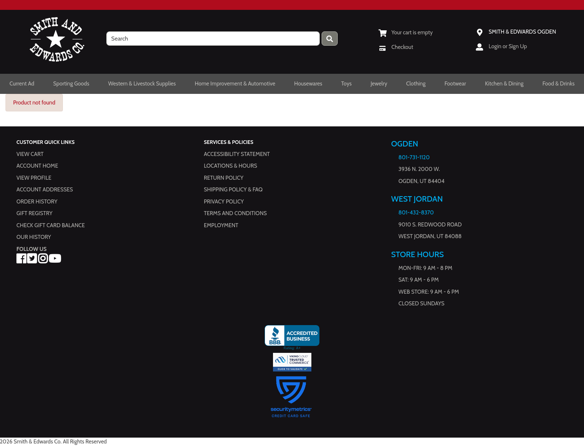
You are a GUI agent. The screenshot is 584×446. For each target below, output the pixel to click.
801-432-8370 (416, 213)
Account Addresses (44, 190)
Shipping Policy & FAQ (233, 190)
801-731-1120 (413, 157)
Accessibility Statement (237, 154)
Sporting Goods (71, 83)
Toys (346, 83)
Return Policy (223, 178)
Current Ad (22, 83)
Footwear (455, 83)
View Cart (29, 154)
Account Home (37, 166)
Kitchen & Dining (504, 83)
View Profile (34, 178)
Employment (221, 225)
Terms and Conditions (235, 213)
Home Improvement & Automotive (235, 83)
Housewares (308, 83)
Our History (33, 237)
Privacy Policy (224, 201)
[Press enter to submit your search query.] (330, 38)
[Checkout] (396, 47)
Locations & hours (230, 166)
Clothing (415, 83)
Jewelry (379, 83)
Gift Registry (34, 213)
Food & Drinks (558, 83)
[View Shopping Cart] (406, 32)
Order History (36, 201)
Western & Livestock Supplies (142, 83)
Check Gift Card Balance (50, 225)
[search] (213, 38)
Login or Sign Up (508, 46)
